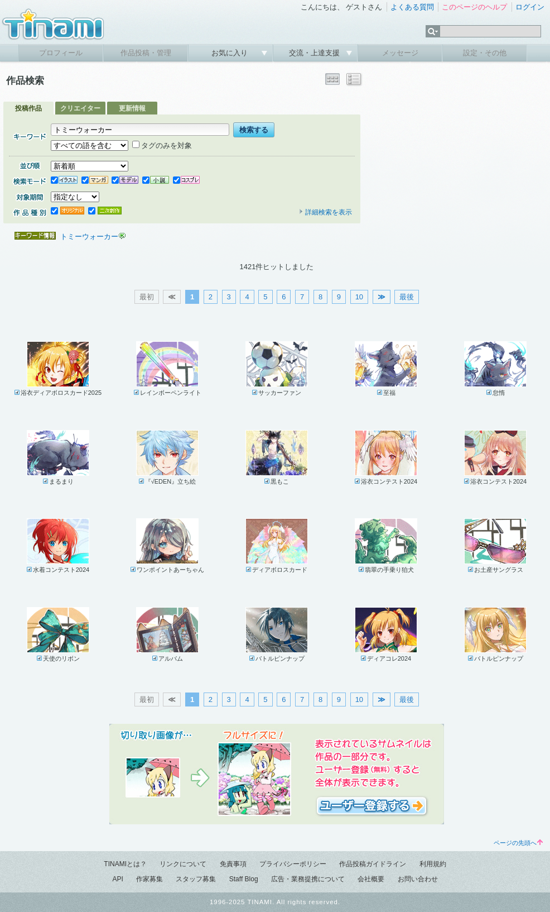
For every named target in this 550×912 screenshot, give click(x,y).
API (117, 879)
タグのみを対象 (162, 145)
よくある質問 (412, 7)
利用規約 (432, 864)
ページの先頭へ (518, 842)
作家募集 (149, 879)
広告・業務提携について (308, 879)
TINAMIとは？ (125, 864)
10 (359, 297)
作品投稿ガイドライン (372, 864)
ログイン (529, 7)
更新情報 (132, 108)
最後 (406, 297)
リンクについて (183, 864)
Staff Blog (243, 879)
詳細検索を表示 (325, 212)
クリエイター (80, 108)
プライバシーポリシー (292, 864)
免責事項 (233, 864)
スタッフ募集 (196, 879)
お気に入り (230, 53)
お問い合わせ (418, 879)
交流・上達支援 (315, 53)
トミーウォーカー (89, 236)
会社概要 (371, 879)
